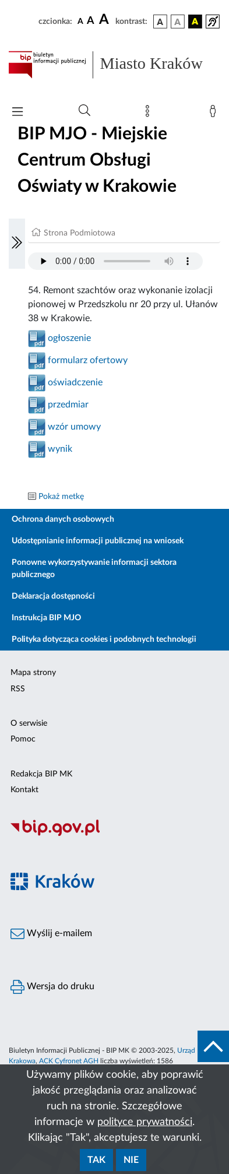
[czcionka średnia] (91, 21)
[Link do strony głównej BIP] (114, 64)
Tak (96, 1160)
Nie (131, 1160)
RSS (17, 689)
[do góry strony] (213, 1046)
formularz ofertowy (88, 360)
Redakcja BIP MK (41, 774)
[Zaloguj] (215, 114)
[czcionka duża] (105, 19)
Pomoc (23, 739)
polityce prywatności (144, 1122)
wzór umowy (74, 426)
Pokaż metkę (61, 497)
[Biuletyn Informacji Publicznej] (114, 834)
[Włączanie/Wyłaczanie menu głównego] (17, 113)
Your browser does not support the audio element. (115, 261)
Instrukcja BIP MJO (46, 618)
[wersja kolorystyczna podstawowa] (160, 21)
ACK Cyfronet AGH (68, 1060)
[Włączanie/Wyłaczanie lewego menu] (17, 244)
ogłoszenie (69, 338)
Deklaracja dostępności (53, 596)
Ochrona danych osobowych (63, 519)
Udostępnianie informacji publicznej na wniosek (98, 541)
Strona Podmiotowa (79, 233)
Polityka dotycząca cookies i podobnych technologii (104, 639)
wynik (60, 449)
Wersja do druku (52, 987)
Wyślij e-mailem (51, 934)
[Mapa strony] (149, 114)
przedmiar (68, 404)
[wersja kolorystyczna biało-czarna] (177, 21)
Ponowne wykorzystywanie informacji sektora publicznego (94, 568)
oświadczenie (75, 382)
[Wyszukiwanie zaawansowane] (84, 111)
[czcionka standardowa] (80, 21)
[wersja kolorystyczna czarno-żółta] (195, 21)
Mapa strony (33, 673)
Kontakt (24, 790)
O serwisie (28, 723)
